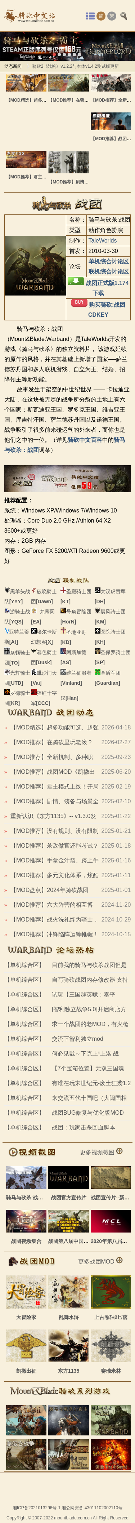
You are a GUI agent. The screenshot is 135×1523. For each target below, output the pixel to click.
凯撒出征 (26, 1371)
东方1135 (68, 1371)
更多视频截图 (101, 1152)
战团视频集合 (26, 1241)
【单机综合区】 (24, 965)
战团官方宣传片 (68, 1197)
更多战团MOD (100, 1261)
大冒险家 (26, 1317)
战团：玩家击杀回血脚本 (83, 1127)
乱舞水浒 (69, 1317)
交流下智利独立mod (77, 1039)
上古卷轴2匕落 (110, 1317)
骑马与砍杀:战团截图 (29, 1197)
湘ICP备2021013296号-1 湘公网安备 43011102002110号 (68, 1507)
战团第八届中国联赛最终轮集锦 (83, 1241)
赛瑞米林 (111, 1371)
